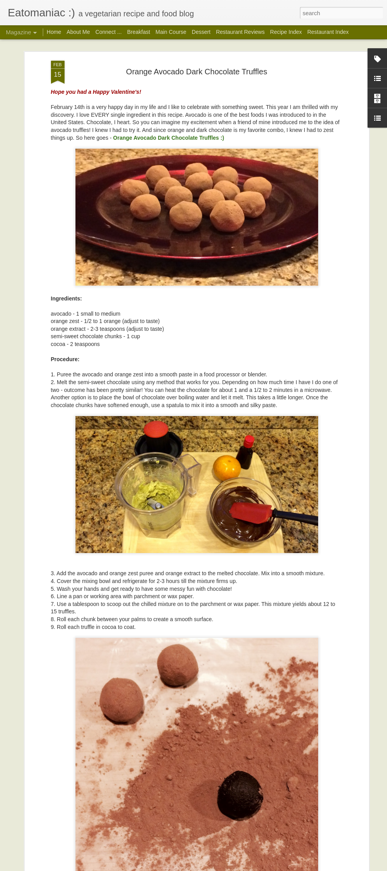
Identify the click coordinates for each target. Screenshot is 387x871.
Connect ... (108, 32)
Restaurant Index (328, 32)
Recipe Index (286, 32)
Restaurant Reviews (240, 32)
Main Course (171, 32)
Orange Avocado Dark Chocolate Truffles (196, 71)
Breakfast (138, 32)
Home (54, 32)
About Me (78, 32)
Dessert (201, 32)
